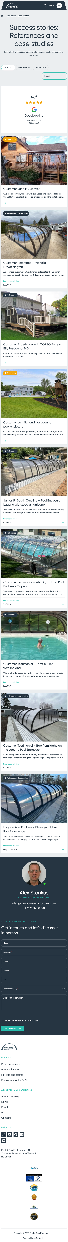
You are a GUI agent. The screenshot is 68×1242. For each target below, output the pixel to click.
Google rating (34, 115)
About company (10, 1096)
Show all (8, 68)
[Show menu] (59, 5)
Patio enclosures (10, 1064)
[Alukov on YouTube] (9, 1134)
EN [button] (51, 5)
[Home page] (12, 5)
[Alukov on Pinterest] (3, 1140)
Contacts (6, 1117)
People (5, 1107)
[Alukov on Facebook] (16, 1134)
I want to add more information (19, 1020)
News (4, 1101)
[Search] (45, 5)
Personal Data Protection (34, 1238)
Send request (12, 1028)
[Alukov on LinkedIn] (22, 1134)
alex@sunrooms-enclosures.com (34, 903)
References (24, 68)
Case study (40, 68)
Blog (3, 1112)
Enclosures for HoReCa (14, 1080)
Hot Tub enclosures (12, 1074)
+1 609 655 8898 (34, 908)
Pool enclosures (10, 1069)
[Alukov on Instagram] (3, 1134)
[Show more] (4, 203)
